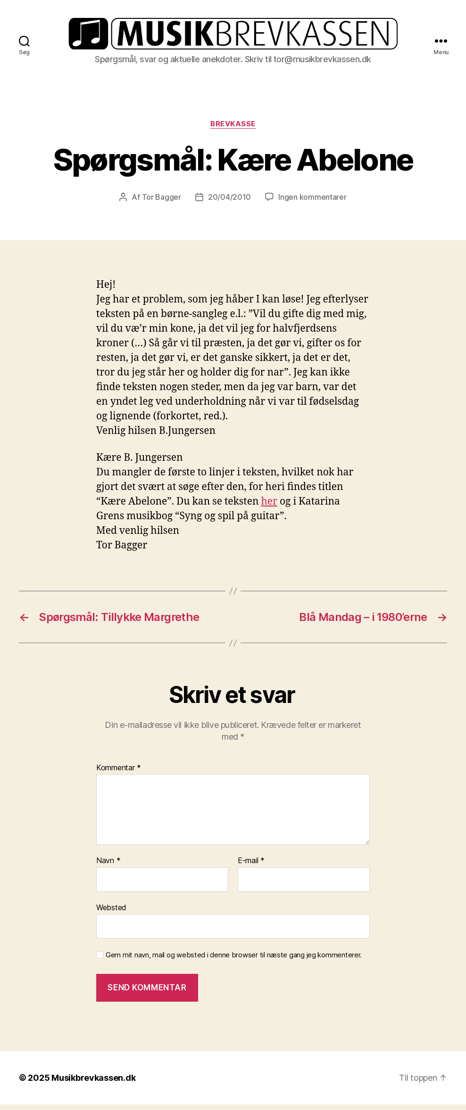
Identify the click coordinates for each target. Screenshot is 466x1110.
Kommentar (118, 773)
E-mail (251, 867)
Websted (111, 913)
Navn (108, 867)
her (269, 507)
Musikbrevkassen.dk (93, 1083)
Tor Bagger (161, 203)
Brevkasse (233, 129)
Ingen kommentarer (312, 203)
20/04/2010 (229, 203)
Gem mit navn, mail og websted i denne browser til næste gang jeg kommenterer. (234, 961)
